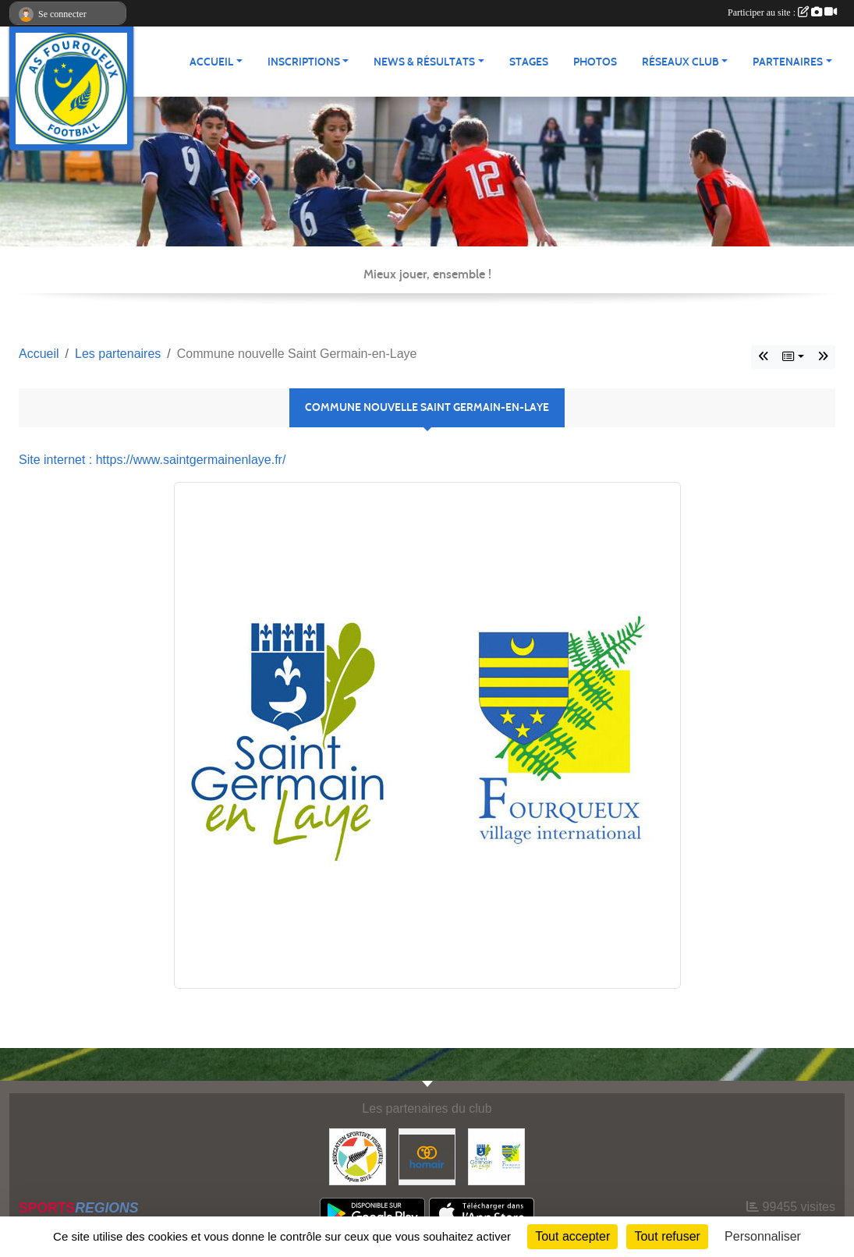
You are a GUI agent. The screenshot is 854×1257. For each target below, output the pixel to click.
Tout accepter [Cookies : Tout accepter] (572, 1236)
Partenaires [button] (788, 62)
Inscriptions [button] (304, 62)
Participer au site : (782, 12)
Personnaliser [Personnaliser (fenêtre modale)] (763, 1236)
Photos (595, 62)
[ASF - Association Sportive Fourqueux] (357, 1156)
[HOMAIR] (427, 1156)
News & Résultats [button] (424, 62)
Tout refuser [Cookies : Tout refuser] (667, 1236)
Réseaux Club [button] (680, 62)
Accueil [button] (211, 62)
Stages (528, 62)
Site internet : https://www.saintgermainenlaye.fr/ (152, 459)
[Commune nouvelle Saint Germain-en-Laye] (496, 1156)
